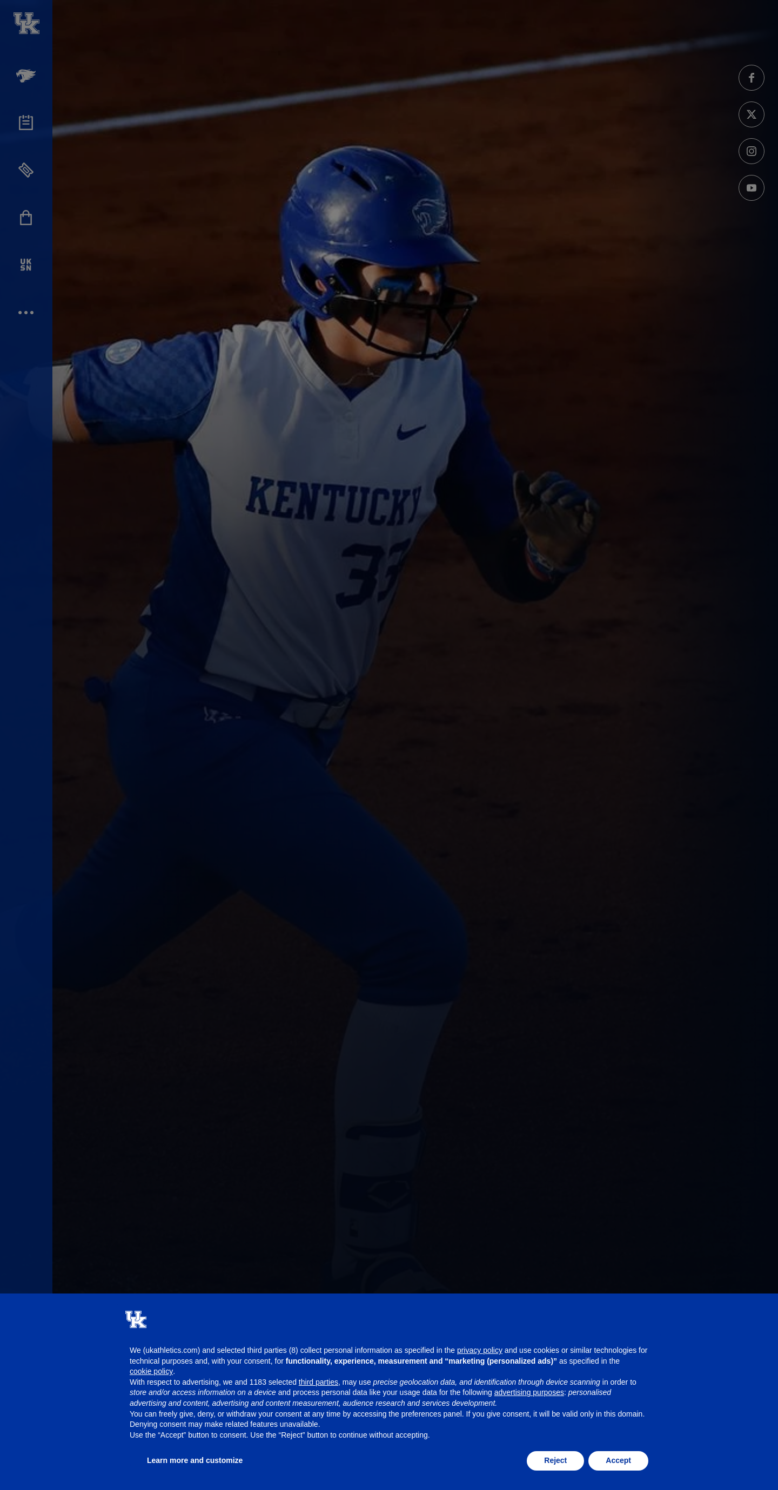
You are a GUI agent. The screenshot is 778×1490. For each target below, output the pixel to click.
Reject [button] (555, 1460)
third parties (318, 1382)
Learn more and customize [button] (195, 1460)
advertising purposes (529, 1392)
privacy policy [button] (479, 1350)
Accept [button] (618, 1460)
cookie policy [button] (151, 1371)
